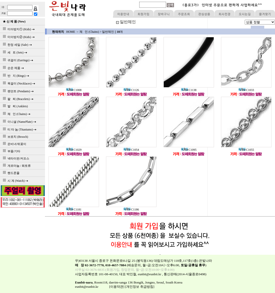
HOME (70, 32)
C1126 (131, 90)
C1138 (188, 90)
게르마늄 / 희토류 (16, 166)
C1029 (74, 150)
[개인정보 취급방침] (139, 286)
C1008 (74, 90)
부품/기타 (10, 151)
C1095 (188, 150)
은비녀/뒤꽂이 (13, 144)
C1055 (246, 150)
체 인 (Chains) (89, 32)
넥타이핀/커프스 (15, 158)
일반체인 (108, 32)
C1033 (246, 90)
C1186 (131, 209)
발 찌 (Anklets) (14, 106)
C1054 (131, 150)
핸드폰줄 (10, 173)
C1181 (74, 209)
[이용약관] (116, 286)
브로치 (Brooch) (14, 136)
